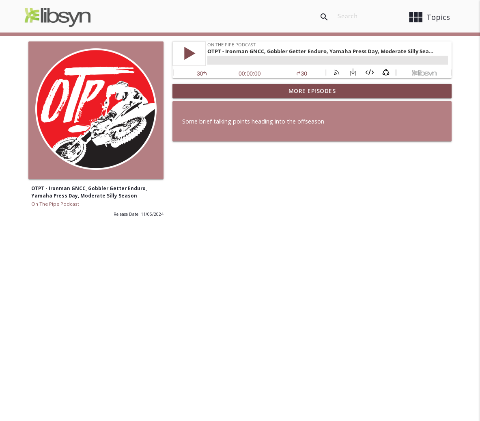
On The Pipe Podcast (55, 204)
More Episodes (312, 91)
